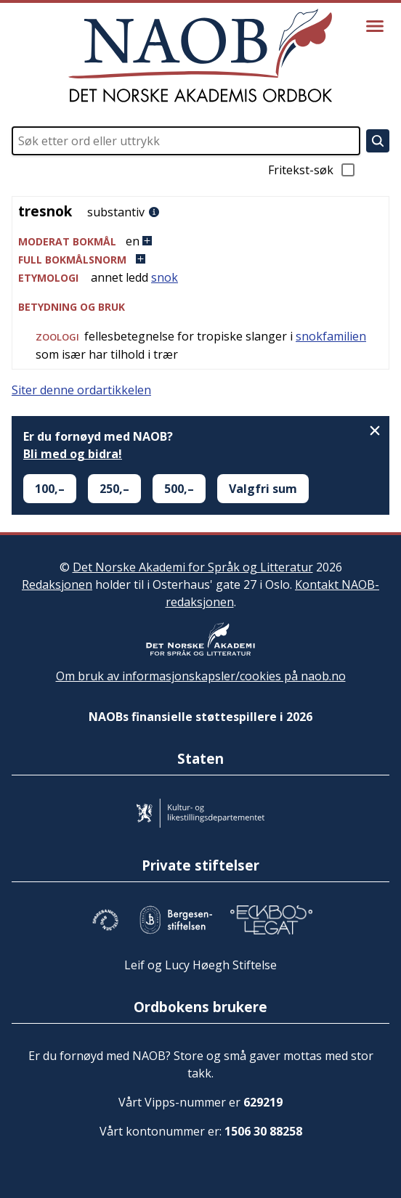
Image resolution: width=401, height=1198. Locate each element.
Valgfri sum (263, 489)
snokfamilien (331, 336)
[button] (200, 241)
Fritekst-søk (312, 170)
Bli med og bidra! (72, 454)
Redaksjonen (57, 584)
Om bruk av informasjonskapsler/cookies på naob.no (201, 676)
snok (164, 277)
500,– (179, 489)
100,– (50, 489)
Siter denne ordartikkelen (81, 390)
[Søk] (377, 140)
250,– (114, 489)
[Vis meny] (375, 26)
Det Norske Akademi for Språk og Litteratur (193, 567)
